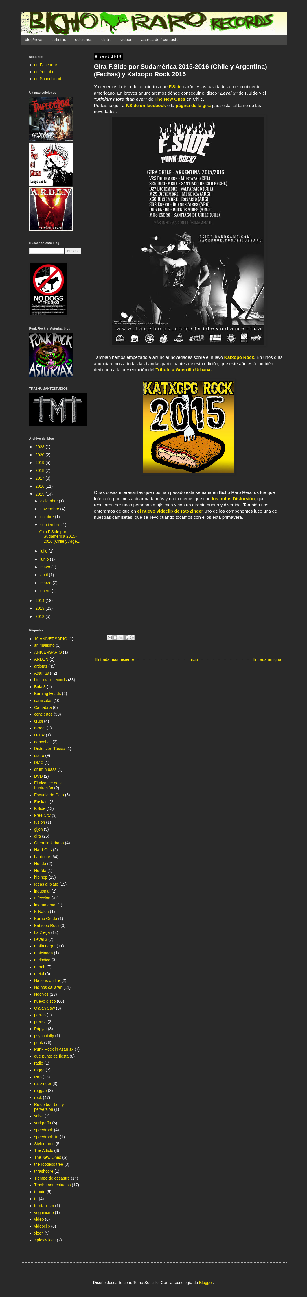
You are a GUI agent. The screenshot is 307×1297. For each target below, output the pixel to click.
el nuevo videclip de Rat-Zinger (170, 511)
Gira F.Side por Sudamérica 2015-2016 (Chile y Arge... (59, 536)
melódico (42, 960)
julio (44, 551)
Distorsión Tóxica (49, 748)
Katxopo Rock (239, 357)
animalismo (44, 645)
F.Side (175, 86)
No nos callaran (48, 987)
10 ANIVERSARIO (50, 638)
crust (38, 721)
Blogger (206, 1282)
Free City (42, 815)
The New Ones (170, 99)
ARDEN (41, 659)
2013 (40, 608)
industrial (42, 891)
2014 (40, 600)
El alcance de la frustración (48, 785)
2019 (40, 462)
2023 (40, 446)
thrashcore (43, 1171)
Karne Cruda (45, 918)
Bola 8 (40, 686)
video (39, 1219)
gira (37, 836)
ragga (39, 1070)
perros (40, 1015)
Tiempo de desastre (52, 1178)
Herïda (40, 870)
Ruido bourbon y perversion (49, 1107)
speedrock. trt (46, 1137)
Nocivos (41, 994)
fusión (39, 822)
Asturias (41, 673)
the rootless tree (48, 1164)
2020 (40, 454)
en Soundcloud (47, 78)
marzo (46, 583)
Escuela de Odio (49, 794)
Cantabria (43, 707)
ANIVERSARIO (48, 652)
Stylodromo (44, 1143)
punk (38, 1042)
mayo (45, 567)
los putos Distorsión (233, 498)
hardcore (42, 856)
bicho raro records (50, 679)
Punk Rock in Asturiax (53, 1049)
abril (44, 574)
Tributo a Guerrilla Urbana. (184, 369)
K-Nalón (41, 911)
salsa (39, 1116)
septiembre (50, 524)
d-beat (40, 728)
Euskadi (41, 801)
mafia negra (45, 946)
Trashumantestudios (52, 1185)
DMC (38, 762)
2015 (40, 494)
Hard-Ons (43, 849)
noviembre (50, 509)
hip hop (40, 877)
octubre (47, 516)
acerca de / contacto (160, 39)
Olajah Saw (44, 1008)
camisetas (43, 700)
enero (46, 590)
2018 (40, 470)
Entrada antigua (267, 659)
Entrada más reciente (114, 659)
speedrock (43, 1130)
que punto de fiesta (51, 1056)
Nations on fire (47, 980)
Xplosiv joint (45, 1240)
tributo (39, 1191)
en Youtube (44, 71)
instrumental (45, 905)
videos (126, 39)
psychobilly (44, 1035)
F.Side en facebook (146, 105)
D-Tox (39, 735)
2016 (40, 486)
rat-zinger (42, 1083)
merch (39, 967)
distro (106, 39)
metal (39, 973)
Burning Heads (47, 693)
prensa (40, 1021)
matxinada (43, 953)
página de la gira (193, 105)
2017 (40, 478)
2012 (40, 616)
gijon (38, 829)
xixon (39, 1233)
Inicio (193, 659)
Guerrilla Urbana (49, 842)
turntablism (44, 1205)
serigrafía (42, 1123)
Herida (40, 863)
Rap (38, 1077)
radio (38, 1063)
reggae (40, 1090)
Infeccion (42, 898)
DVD (38, 776)
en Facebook (46, 64)
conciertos (43, 714)
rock (38, 1097)
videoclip (42, 1226)
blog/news (34, 39)
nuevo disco (45, 1001)
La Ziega (42, 932)
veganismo (44, 1212)
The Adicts (43, 1150)
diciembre (49, 501)
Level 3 (40, 939)
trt (36, 1198)
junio (45, 559)
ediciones (84, 39)
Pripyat (40, 1028)
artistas (59, 39)
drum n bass (45, 769)
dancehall (43, 742)
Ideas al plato (46, 884)
